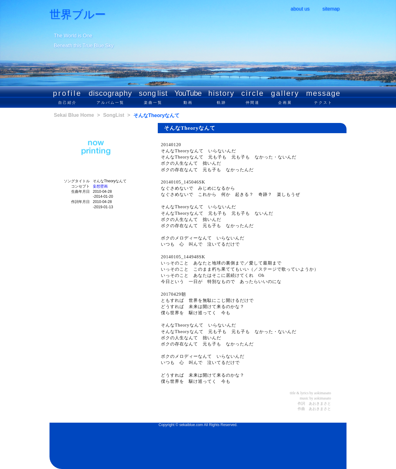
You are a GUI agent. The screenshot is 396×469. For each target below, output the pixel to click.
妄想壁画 (100, 186)
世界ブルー (78, 14)
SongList (113, 115)
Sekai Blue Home (74, 115)
